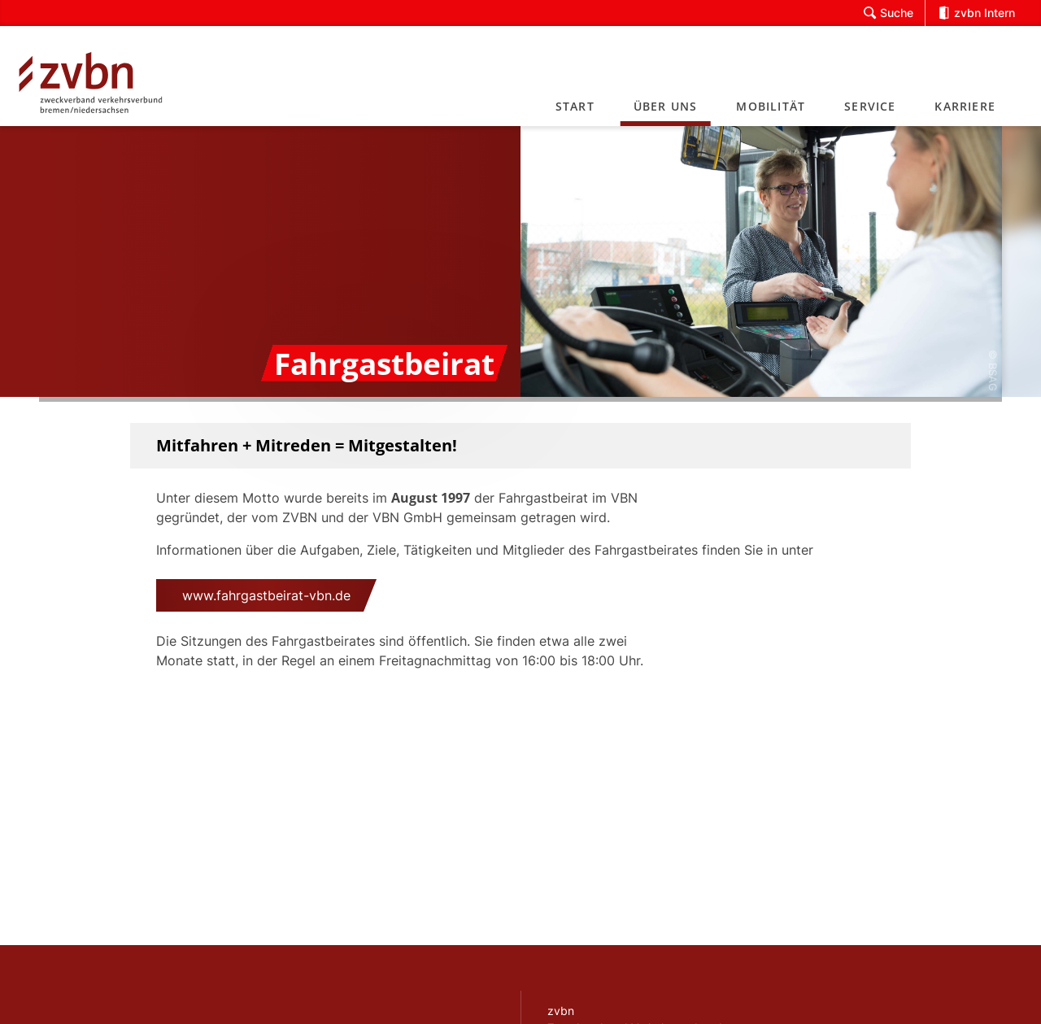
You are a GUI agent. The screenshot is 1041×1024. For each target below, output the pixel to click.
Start (575, 106)
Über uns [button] (666, 106)
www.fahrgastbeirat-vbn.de (266, 595)
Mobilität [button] (770, 106)
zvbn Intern (976, 13)
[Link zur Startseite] (110, 76)
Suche (888, 13)
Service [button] (869, 106)
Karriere (964, 106)
